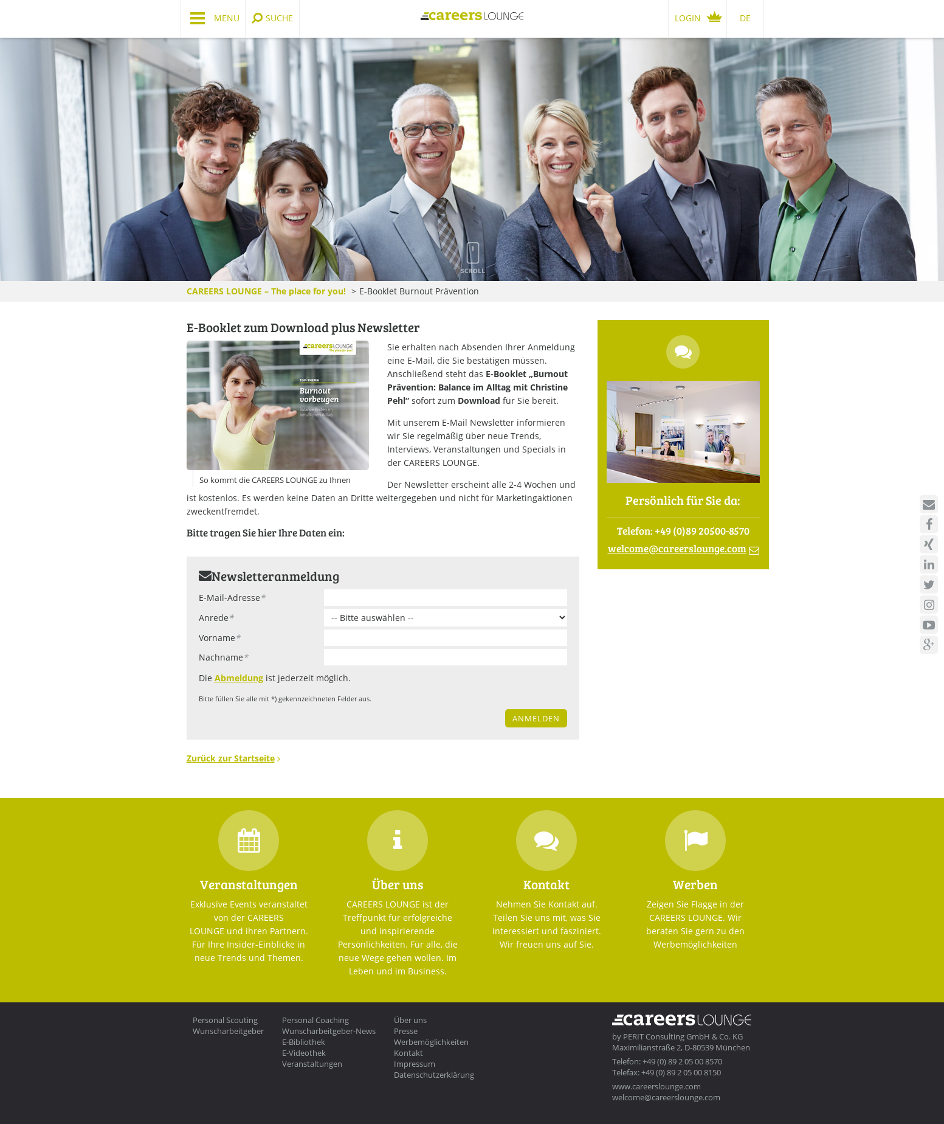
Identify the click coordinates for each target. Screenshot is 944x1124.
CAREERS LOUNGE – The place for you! (266, 291)
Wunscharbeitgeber (228, 1030)
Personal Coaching (315, 1020)
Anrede (216, 617)
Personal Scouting (225, 1020)
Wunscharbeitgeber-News (329, 1030)
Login (688, 18)
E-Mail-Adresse (232, 597)
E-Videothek (304, 1052)
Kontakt (408, 1052)
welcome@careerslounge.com (666, 1097)
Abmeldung (239, 678)
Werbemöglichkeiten (431, 1041)
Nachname (223, 657)
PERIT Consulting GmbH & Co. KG (683, 1036)
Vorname (219, 638)
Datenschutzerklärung (434, 1074)
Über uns (410, 1020)
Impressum (414, 1063)
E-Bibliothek (303, 1041)
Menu (226, 18)
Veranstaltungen (312, 1063)
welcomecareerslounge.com (677, 548)
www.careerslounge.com (656, 1086)
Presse (406, 1030)
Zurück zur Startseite (231, 758)
